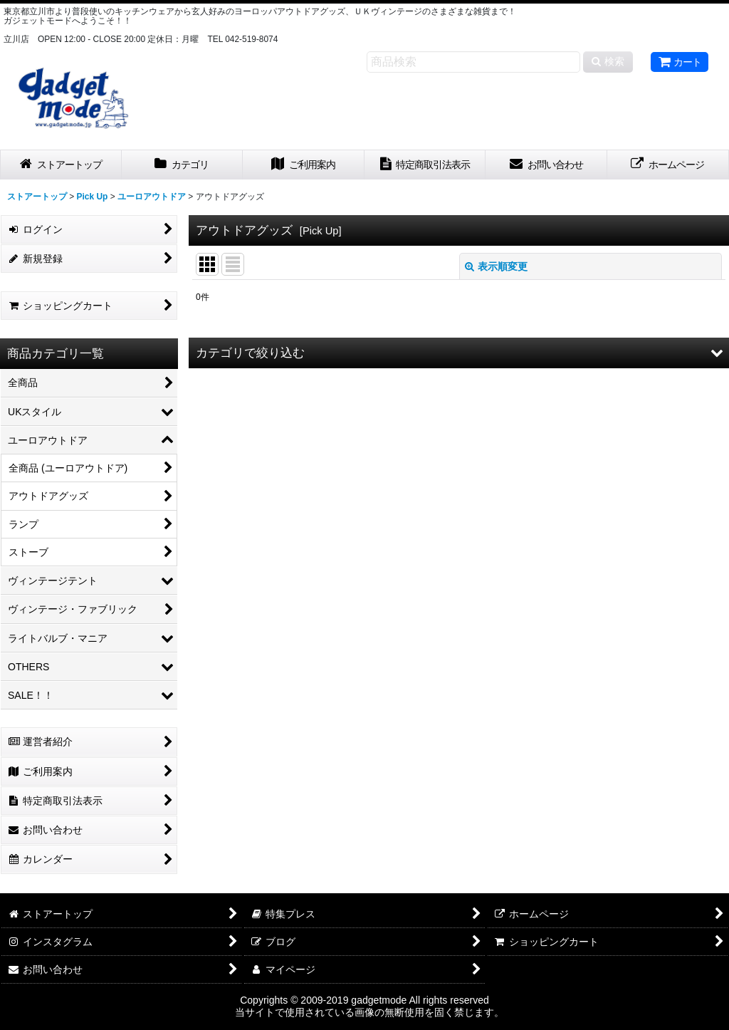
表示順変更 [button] (496, 266)
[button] (459, 353)
